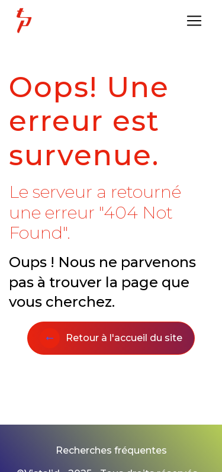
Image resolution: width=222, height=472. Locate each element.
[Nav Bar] (194, 20)
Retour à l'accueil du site (111, 338)
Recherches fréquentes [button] (111, 450)
